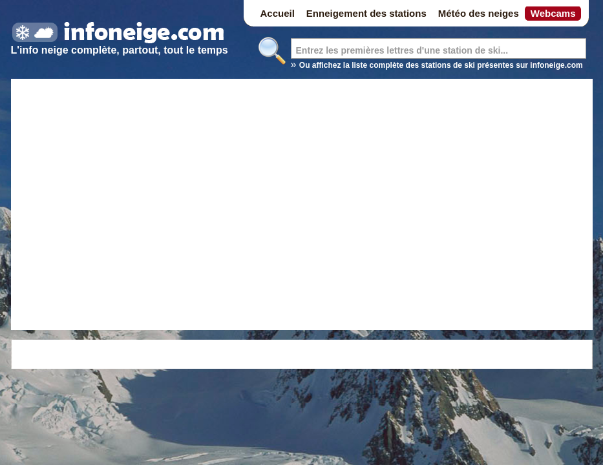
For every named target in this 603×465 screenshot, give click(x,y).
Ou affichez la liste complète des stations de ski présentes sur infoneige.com (441, 65)
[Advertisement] (132, 206)
